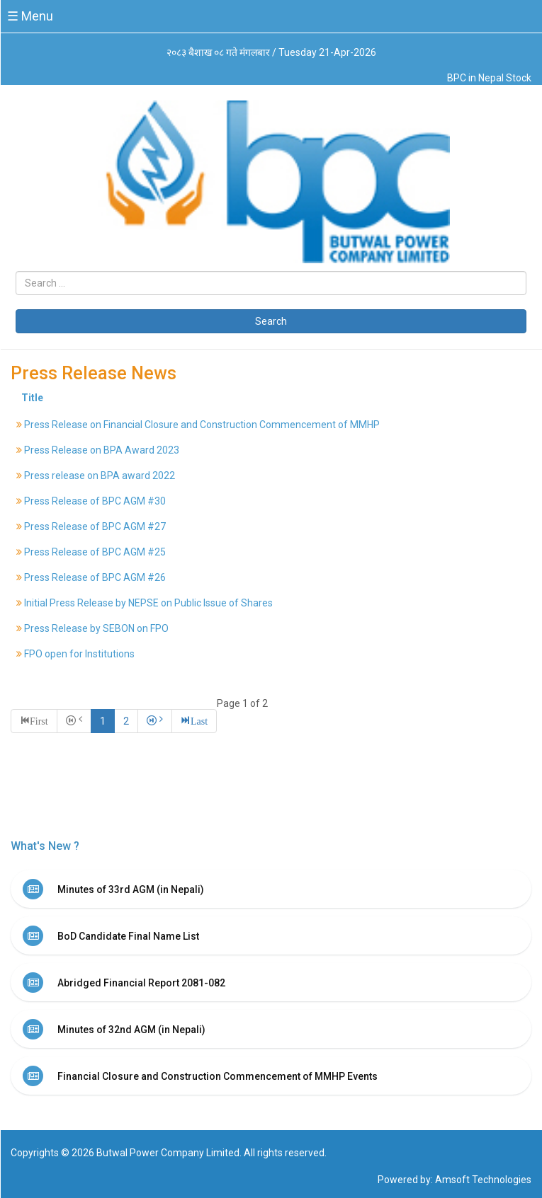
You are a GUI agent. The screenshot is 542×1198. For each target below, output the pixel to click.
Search (271, 321)
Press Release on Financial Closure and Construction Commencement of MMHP (202, 424)
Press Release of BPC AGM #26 (95, 577)
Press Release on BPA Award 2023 (101, 450)
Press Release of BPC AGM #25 (95, 552)
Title (32, 397)
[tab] (271, 889)
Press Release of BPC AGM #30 (95, 501)
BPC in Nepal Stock (489, 77)
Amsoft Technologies (483, 1179)
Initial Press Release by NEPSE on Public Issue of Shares (148, 603)
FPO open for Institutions (79, 654)
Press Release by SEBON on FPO (96, 628)
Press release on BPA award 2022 (99, 475)
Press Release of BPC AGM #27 (95, 526)
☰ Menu (30, 15)
